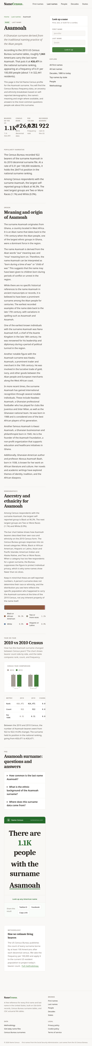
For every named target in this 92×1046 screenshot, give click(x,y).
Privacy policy (53, 1025)
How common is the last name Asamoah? (25, 777)
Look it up (69, 49)
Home (6, 16)
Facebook (36, 907)
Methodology (56, 85)
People (64, 4)
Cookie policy (53, 1029)
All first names (56, 65)
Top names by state (58, 77)
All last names (56, 69)
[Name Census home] (13, 4)
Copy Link (23, 912)
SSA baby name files (12, 1029)
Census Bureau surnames (14, 1032)
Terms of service (55, 1032)
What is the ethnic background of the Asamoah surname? (22, 790)
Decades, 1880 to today (60, 73)
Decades (75, 4)
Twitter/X (23, 907)
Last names (52, 4)
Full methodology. (30, 966)
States (85, 4)
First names (38, 4)
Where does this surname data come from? (22, 803)
